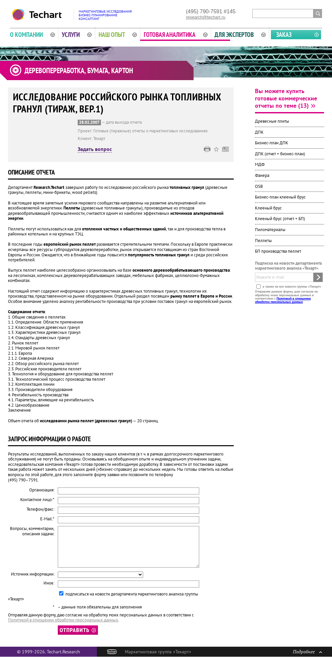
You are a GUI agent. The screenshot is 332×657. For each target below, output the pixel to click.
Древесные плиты (272, 121)
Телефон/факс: (40, 509)
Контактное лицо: (37, 499)
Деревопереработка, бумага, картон (79, 70)
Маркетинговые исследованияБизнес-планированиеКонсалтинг (105, 15)
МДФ (260, 164)
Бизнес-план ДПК (271, 143)
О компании (32, 35)
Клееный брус (268, 208)
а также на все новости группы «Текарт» (291, 286)
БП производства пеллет (278, 251)
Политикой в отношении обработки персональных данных (283, 300)
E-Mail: (47, 519)
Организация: (41, 490)
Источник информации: (32, 574)
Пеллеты (263, 240)
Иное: (48, 583)
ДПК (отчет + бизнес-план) (280, 154)
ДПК (259, 132)
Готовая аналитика (176, 35)
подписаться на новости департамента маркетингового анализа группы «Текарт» (103, 596)
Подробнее (307, 651)
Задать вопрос (95, 149)
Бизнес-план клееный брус (280, 197)
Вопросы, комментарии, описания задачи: (32, 531)
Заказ (283, 35)
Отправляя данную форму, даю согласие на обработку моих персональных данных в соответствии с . (286, 296)
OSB (259, 186)
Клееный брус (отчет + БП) (280, 218)
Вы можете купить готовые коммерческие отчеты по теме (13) (286, 98)
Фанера (262, 175)
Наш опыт (118, 35)
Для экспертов (240, 35)
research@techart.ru (205, 17)
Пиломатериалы (270, 229)
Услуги (77, 35)
